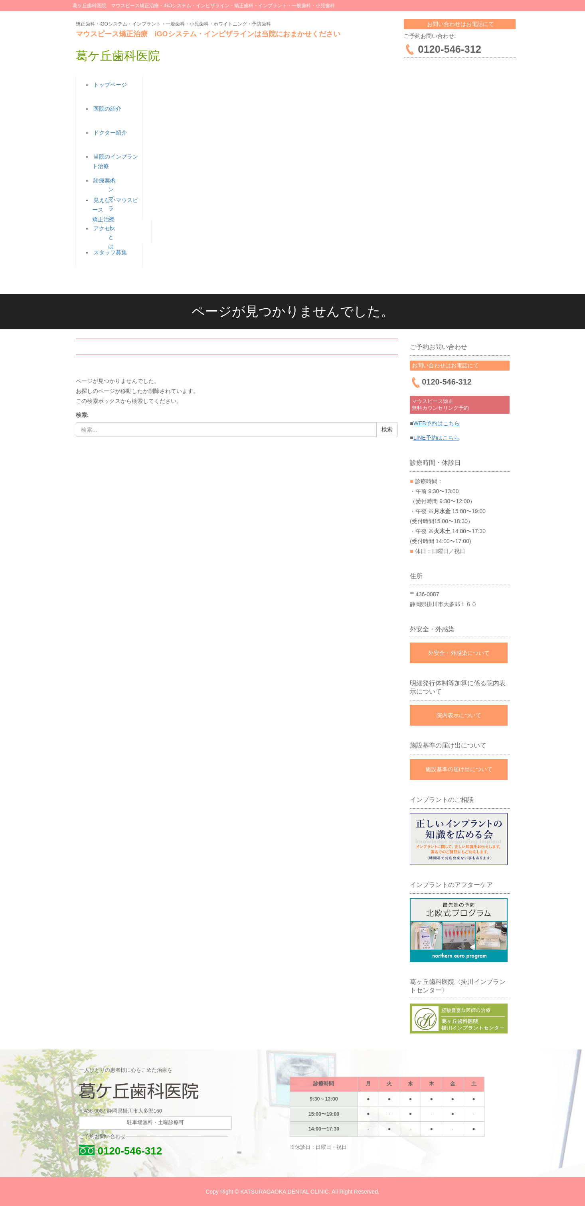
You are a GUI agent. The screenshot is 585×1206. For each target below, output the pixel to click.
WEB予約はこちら (436, 423)
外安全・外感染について (459, 652)
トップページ (109, 84)
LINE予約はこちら (436, 437)
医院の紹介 (106, 108)
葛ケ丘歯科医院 (118, 55)
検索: (82, 415)
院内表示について (459, 715)
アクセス (103, 228)
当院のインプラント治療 (117, 161)
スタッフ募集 (109, 252)
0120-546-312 (119, 1150)
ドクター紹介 (109, 132)
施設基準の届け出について (458, 769)
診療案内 (103, 180)
